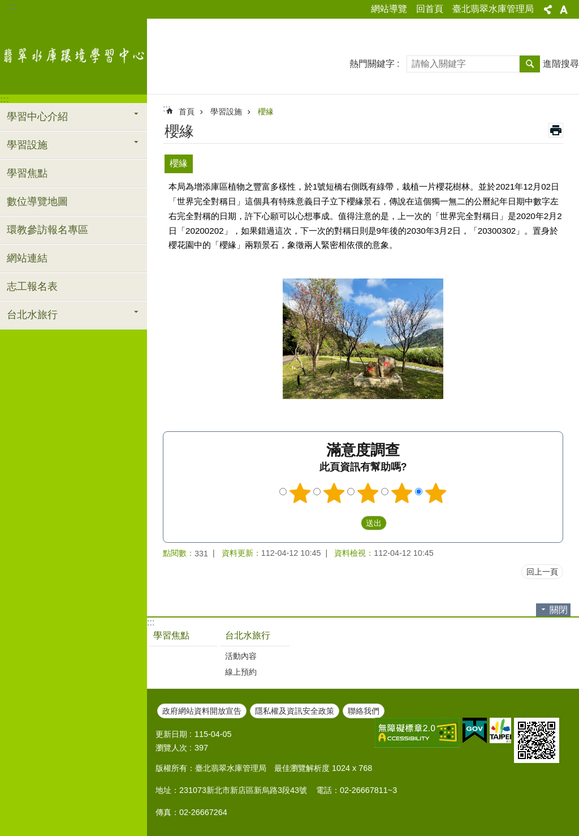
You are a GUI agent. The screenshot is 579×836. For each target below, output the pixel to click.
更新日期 (171, 734)
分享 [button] (548, 9)
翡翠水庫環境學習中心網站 (73, 55)
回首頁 (429, 9)
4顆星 (402, 493)
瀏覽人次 (171, 747)
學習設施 (226, 111)
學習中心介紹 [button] (37, 116)
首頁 (187, 111)
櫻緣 (266, 111)
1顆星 (300, 493)
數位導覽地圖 (37, 201)
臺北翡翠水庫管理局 (493, 9)
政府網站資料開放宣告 (201, 710)
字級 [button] (564, 9)
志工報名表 (32, 286)
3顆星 (368, 493)
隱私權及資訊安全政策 (294, 710)
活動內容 (241, 656)
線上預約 (241, 671)
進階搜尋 (561, 63)
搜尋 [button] (530, 63)
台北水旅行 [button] (32, 314)
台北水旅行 (247, 635)
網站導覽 (389, 9)
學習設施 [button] (27, 145)
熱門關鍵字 (372, 63)
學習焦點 (27, 173)
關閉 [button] (559, 610)
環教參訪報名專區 (47, 229)
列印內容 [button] (555, 130)
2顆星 (334, 493)
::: (12, 6)
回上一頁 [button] (542, 571)
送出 (350, 523)
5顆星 (436, 493)
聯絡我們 (363, 710)
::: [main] (166, 108)
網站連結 (27, 258)
